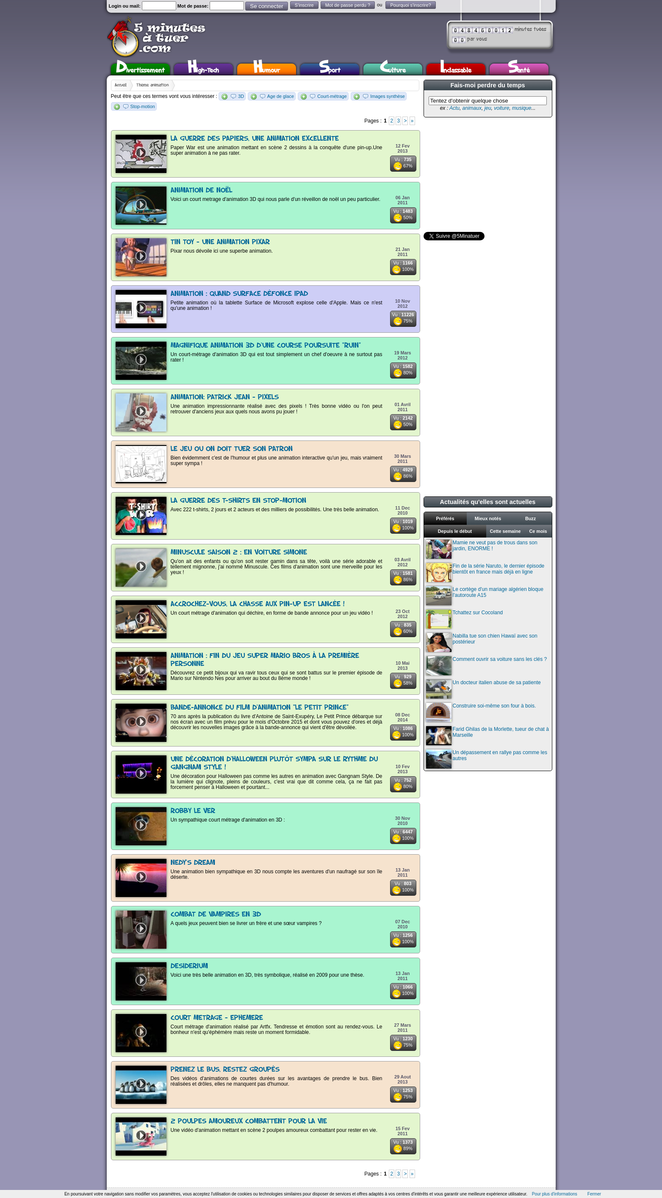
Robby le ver (193, 811)
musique (521, 108)
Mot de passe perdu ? (347, 5)
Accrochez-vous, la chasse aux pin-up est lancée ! (258, 604)
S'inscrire (304, 5)
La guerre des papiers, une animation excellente (255, 139)
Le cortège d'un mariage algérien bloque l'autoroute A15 (484, 595)
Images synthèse (387, 96)
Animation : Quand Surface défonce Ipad (239, 294)
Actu (454, 108)
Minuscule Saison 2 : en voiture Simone (239, 553)
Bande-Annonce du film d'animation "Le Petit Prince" (260, 708)
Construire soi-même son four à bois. (481, 712)
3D (241, 96)
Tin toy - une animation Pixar (220, 242)
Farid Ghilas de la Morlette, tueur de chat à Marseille (487, 735)
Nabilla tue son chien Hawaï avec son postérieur (481, 642)
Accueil (121, 85)
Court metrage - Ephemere (217, 1018)
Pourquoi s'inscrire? (410, 5)
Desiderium (189, 966)
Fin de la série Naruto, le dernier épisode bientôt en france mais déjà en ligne (485, 572)
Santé (519, 69)
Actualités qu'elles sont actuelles (488, 502)
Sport (330, 69)
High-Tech (203, 69)
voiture (501, 108)
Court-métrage (332, 96)
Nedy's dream (193, 863)
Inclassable (455, 69)
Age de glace (280, 96)
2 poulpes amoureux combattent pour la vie (249, 1121)
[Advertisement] (487, 175)
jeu (488, 108)
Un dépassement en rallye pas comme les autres (486, 759)
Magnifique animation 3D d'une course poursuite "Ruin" (266, 346)
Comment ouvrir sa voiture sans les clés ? (486, 665)
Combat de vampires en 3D (216, 915)
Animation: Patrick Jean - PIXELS (225, 397)
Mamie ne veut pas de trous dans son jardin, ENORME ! (481, 549)
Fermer (594, 1194)
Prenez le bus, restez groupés (225, 1070)
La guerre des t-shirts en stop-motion (238, 501)
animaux (472, 108)
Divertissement (140, 69)
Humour (266, 69)
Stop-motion (142, 106)
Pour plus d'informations (554, 1194)
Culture (393, 69)
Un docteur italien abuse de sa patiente (483, 689)
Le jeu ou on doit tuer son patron (232, 449)
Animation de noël (201, 191)
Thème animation (152, 85)
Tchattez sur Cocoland (464, 619)
